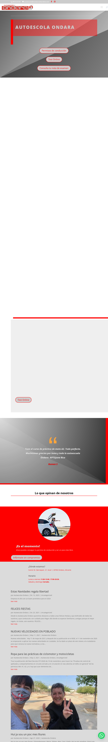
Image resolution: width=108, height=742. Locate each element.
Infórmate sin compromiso (26, 557)
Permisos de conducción (54, 50)
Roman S (53, 464)
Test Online (54, 59)
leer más (14, 601)
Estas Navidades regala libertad (30, 591)
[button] (101, 735)
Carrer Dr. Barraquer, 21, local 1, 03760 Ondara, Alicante (49, 570)
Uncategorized (46, 595)
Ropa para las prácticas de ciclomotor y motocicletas (42, 654)
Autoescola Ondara (49, 635)
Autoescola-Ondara (21, 595)
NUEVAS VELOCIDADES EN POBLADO (33, 631)
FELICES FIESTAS (20, 609)
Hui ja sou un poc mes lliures (28, 734)
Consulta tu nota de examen (54, 68)
